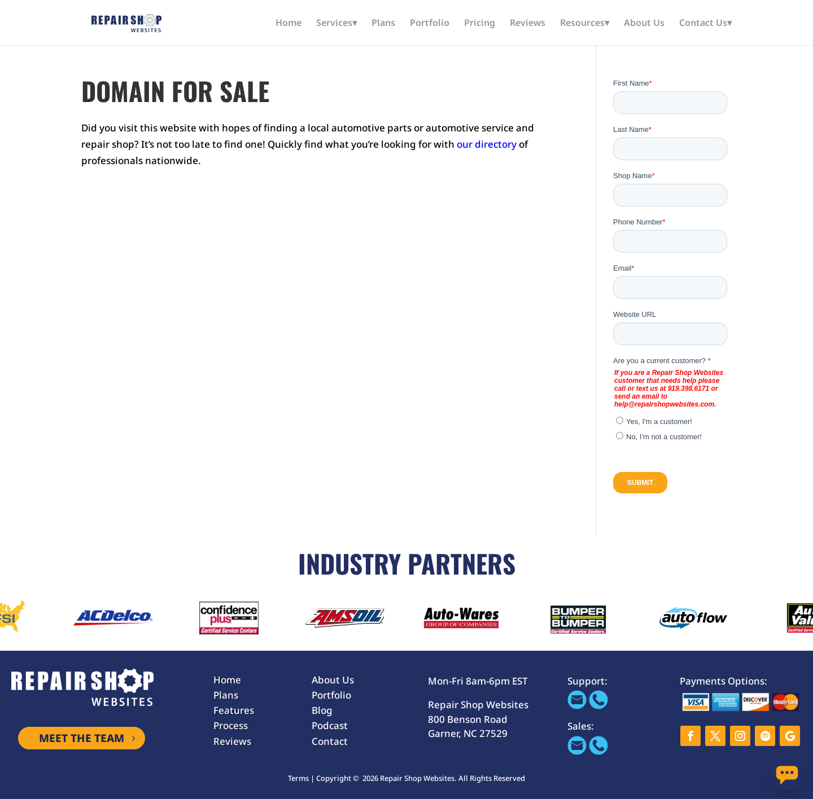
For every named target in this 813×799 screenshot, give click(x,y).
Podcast (330, 725)
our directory (487, 144)
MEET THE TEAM (81, 738)
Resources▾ (584, 24)
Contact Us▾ (705, 24)
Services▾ (336, 24)
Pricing (479, 24)
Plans (383, 24)
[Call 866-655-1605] (598, 705)
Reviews (527, 24)
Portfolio (429, 24)
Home (288, 24)
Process (230, 725)
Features (233, 710)
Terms (298, 778)
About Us (644, 24)
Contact (330, 741)
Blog (322, 710)
